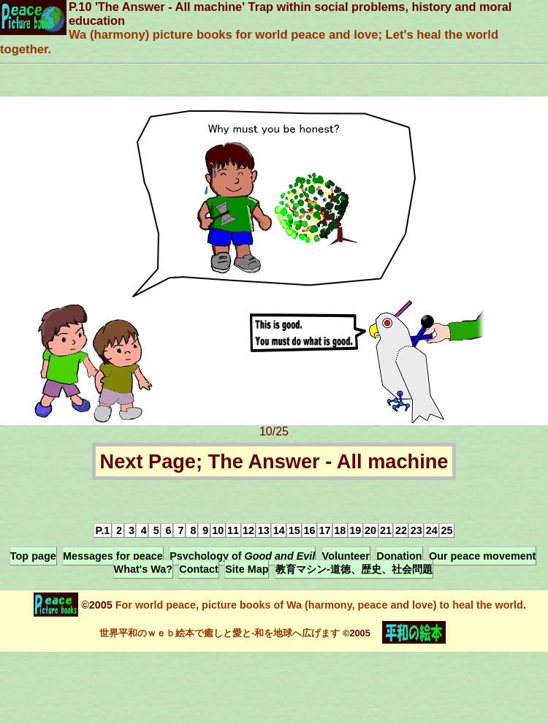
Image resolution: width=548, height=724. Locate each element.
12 (248, 530)
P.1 (102, 530)
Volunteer (346, 556)
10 (218, 530)
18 (340, 530)
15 (294, 530)
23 (416, 530)
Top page (33, 556)
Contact (198, 569)
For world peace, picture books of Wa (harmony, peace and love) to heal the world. (319, 605)
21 (386, 530)
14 (279, 530)
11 (233, 530)
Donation (399, 556)
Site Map (246, 569)
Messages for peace (113, 556)
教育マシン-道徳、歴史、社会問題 (354, 569)
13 (264, 530)
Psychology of (242, 556)
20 (370, 530)
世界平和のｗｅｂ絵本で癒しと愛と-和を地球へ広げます (219, 633)
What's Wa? (143, 569)
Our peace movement (482, 556)
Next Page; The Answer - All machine (274, 461)
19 (355, 530)
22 (401, 530)
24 (432, 530)
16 (310, 530)
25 (447, 530)
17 (324, 530)
